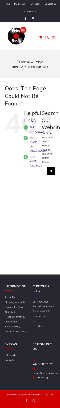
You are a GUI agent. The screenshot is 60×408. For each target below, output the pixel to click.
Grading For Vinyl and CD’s (14, 309)
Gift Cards (10, 355)
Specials (9, 359)
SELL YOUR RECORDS (36, 161)
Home (15, 66)
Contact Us (39, 316)
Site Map (38, 326)
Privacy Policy (12, 326)
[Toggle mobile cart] (40, 37)
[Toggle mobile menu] (53, 37)
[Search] (51, 171)
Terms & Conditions (15, 331)
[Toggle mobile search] (47, 37)
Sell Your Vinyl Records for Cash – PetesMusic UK (43, 306)
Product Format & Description (15, 319)
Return (36, 321)
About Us (10, 297)
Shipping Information (16, 302)
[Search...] (44, 171)
